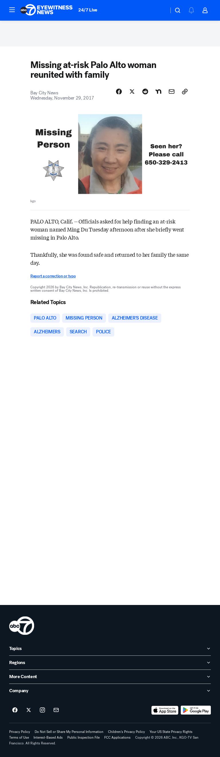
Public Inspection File (83, 737)
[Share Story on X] (132, 91)
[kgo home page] (21, 625)
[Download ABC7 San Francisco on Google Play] (196, 710)
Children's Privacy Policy (126, 731)
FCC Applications (117, 737)
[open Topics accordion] (110, 648)
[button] (12, 9)
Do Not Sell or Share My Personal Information (69, 731)
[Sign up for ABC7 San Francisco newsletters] (56, 710)
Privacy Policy (19, 731)
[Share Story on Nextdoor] (158, 91)
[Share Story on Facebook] (119, 91)
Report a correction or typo (53, 276)
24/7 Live (87, 10)
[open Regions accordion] (110, 662)
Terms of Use (19, 737)
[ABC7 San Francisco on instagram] (42, 710)
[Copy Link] (185, 91)
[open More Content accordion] (110, 676)
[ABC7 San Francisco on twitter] (28, 710)
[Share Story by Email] (171, 91)
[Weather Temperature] (160, 10)
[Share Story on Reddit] (145, 91)
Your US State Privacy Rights (171, 731)
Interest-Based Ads (48, 737)
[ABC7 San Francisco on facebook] (15, 710)
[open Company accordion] (110, 690)
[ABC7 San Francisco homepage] (46, 10)
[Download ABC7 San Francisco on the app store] (165, 710)
